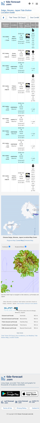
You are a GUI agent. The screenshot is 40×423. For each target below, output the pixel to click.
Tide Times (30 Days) (17, 17)
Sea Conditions (20, 335)
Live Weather (30, 335)
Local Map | (20, 240)
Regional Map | (11, 240)
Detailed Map (29, 240)
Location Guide (14, 337)
